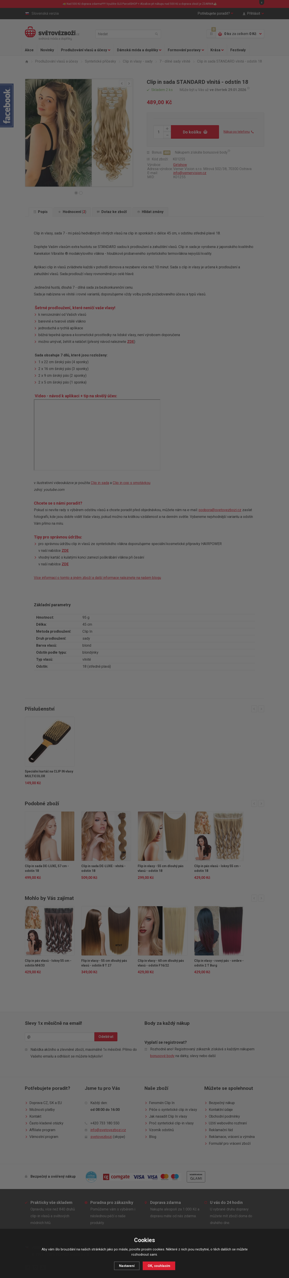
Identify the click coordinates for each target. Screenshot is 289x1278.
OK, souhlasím (159, 1266)
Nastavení (127, 1266)
